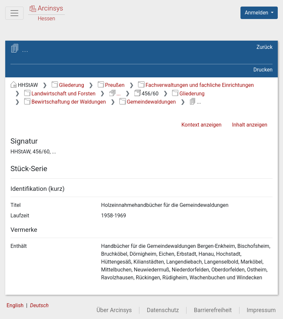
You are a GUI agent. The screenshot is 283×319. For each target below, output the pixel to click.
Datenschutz (163, 310)
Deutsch (39, 305)
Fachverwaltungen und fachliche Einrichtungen (196, 85)
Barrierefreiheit (213, 310)
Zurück (264, 47)
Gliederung (68, 85)
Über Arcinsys (114, 310)
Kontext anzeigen (201, 125)
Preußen (111, 85)
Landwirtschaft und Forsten (60, 93)
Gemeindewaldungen (147, 102)
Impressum (261, 310)
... (115, 93)
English (15, 305)
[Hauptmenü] (14, 13)
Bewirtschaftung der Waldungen (65, 102)
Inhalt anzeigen (249, 125)
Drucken (263, 70)
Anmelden (257, 13)
